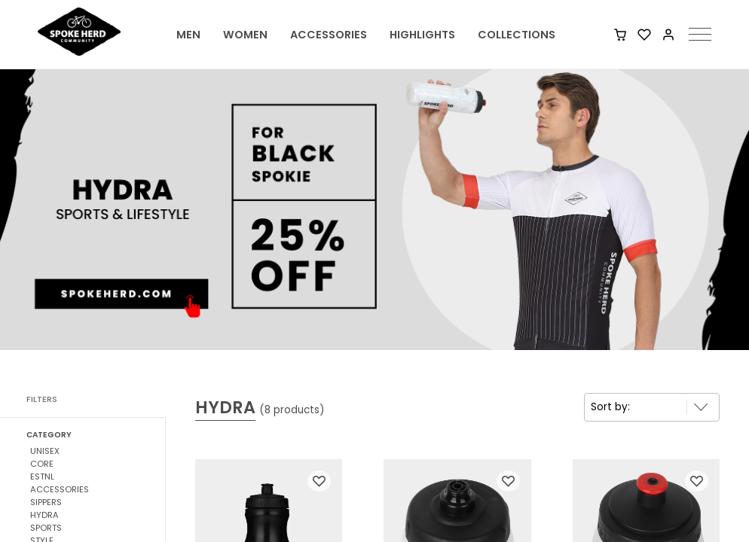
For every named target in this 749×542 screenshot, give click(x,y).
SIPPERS (46, 502)
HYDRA (44, 515)
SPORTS (46, 528)
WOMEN (245, 34)
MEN (188, 34)
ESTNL (42, 476)
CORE (42, 464)
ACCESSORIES (328, 34)
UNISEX (45, 451)
